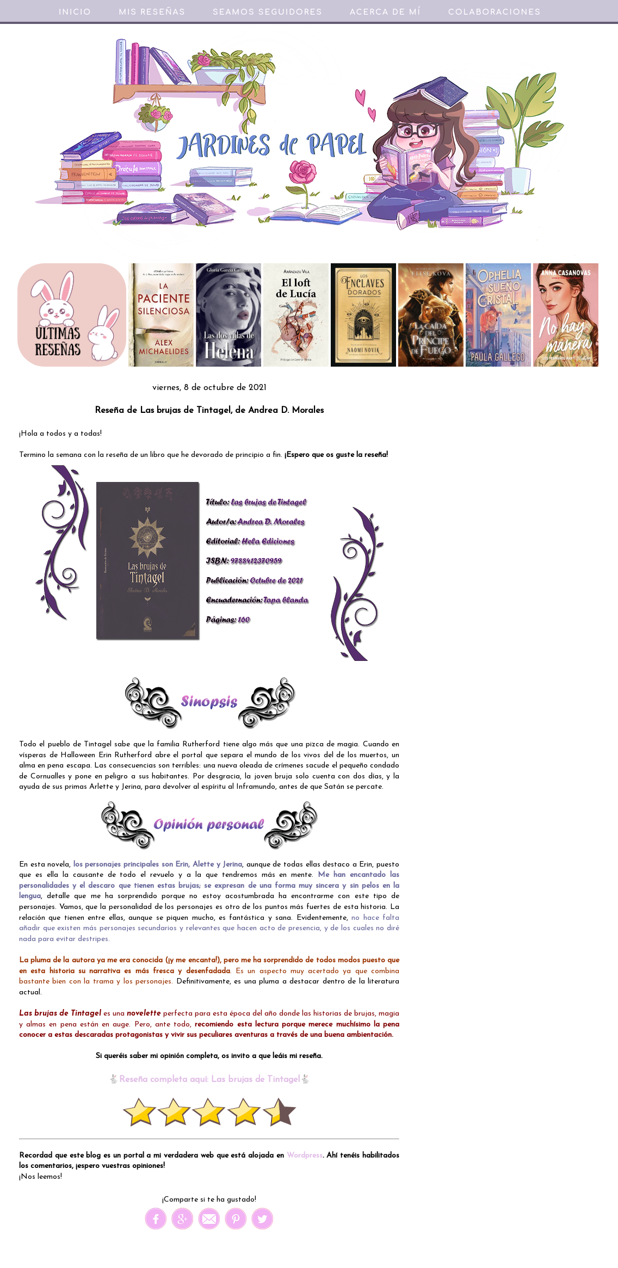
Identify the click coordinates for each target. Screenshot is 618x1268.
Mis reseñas (152, 12)
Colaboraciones (494, 12)
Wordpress (305, 1156)
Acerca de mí (385, 12)
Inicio (75, 12)
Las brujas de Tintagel (255, 1079)
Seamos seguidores (268, 12)
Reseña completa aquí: (165, 1079)
